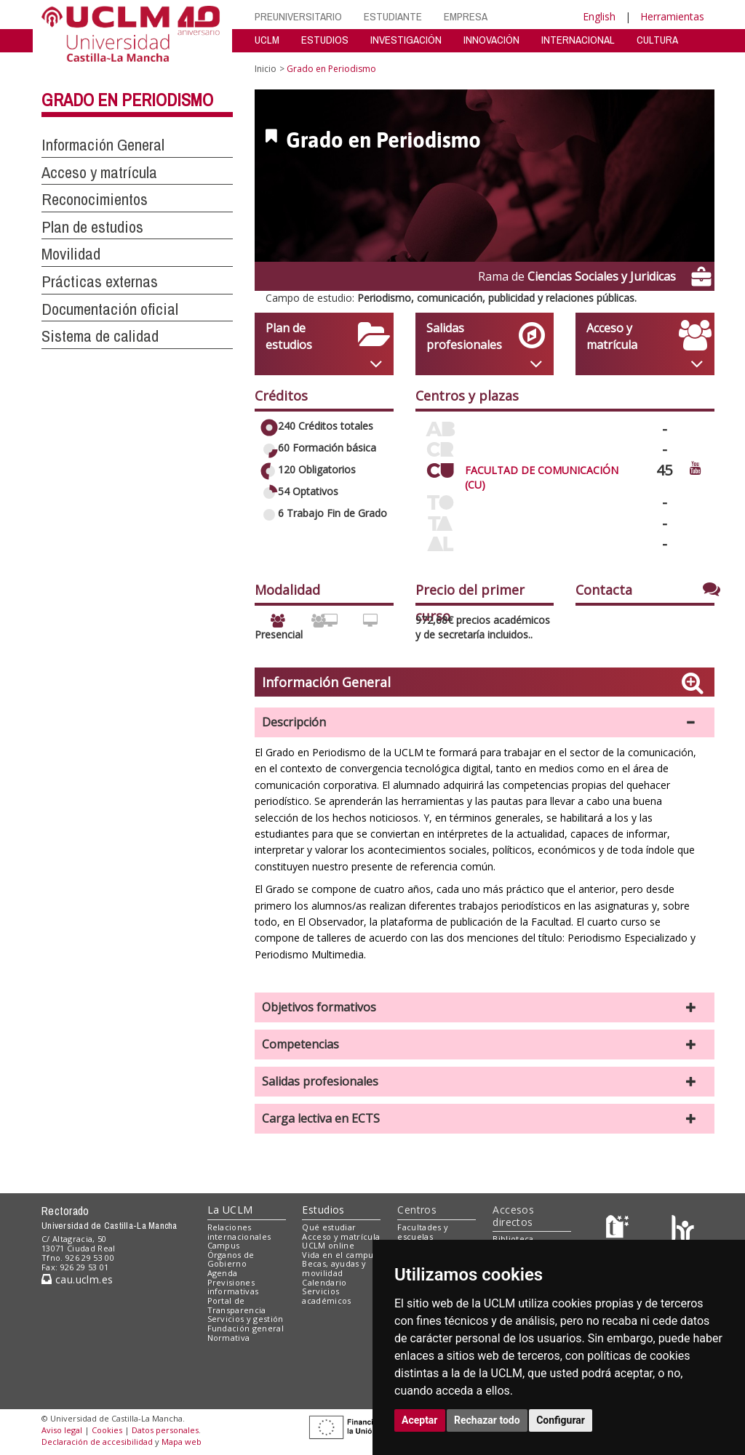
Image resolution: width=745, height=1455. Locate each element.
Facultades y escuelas (422, 1232)
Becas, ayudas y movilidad (334, 1268)
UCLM (267, 39)
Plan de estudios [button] (92, 227)
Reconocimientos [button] (94, 199)
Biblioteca (513, 1238)
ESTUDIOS (324, 39)
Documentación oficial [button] (109, 309)
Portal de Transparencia (236, 1305)
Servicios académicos (326, 1296)
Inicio (265, 69)
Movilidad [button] (70, 254)
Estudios (323, 1209)
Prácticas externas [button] (99, 281)
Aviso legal (61, 1429)
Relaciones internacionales (239, 1232)
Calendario (324, 1282)
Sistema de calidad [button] (100, 336)
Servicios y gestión (245, 1318)
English (599, 16)
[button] (484, 722)
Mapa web (182, 1441)
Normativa (228, 1337)
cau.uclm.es (77, 1279)
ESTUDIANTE (393, 16)
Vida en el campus (340, 1254)
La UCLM (230, 1209)
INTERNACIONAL (578, 39)
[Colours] (683, 1230)
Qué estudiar (329, 1227)
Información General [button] (102, 145)
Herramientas (672, 16)
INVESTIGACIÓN (406, 39)
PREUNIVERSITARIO (298, 16)
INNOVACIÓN (491, 39)
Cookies (107, 1429)
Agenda (222, 1272)
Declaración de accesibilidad (97, 1441)
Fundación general (245, 1328)
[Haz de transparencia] (619, 1230)
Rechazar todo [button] (487, 1420)
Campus (223, 1245)
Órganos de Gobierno (231, 1259)
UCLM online (328, 1245)
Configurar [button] (560, 1420)
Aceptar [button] (420, 1420)
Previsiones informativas (233, 1287)
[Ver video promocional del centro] (695, 467)
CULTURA (657, 39)
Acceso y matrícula (341, 1236)
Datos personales (165, 1429)
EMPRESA (465, 16)
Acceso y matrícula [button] (99, 172)
